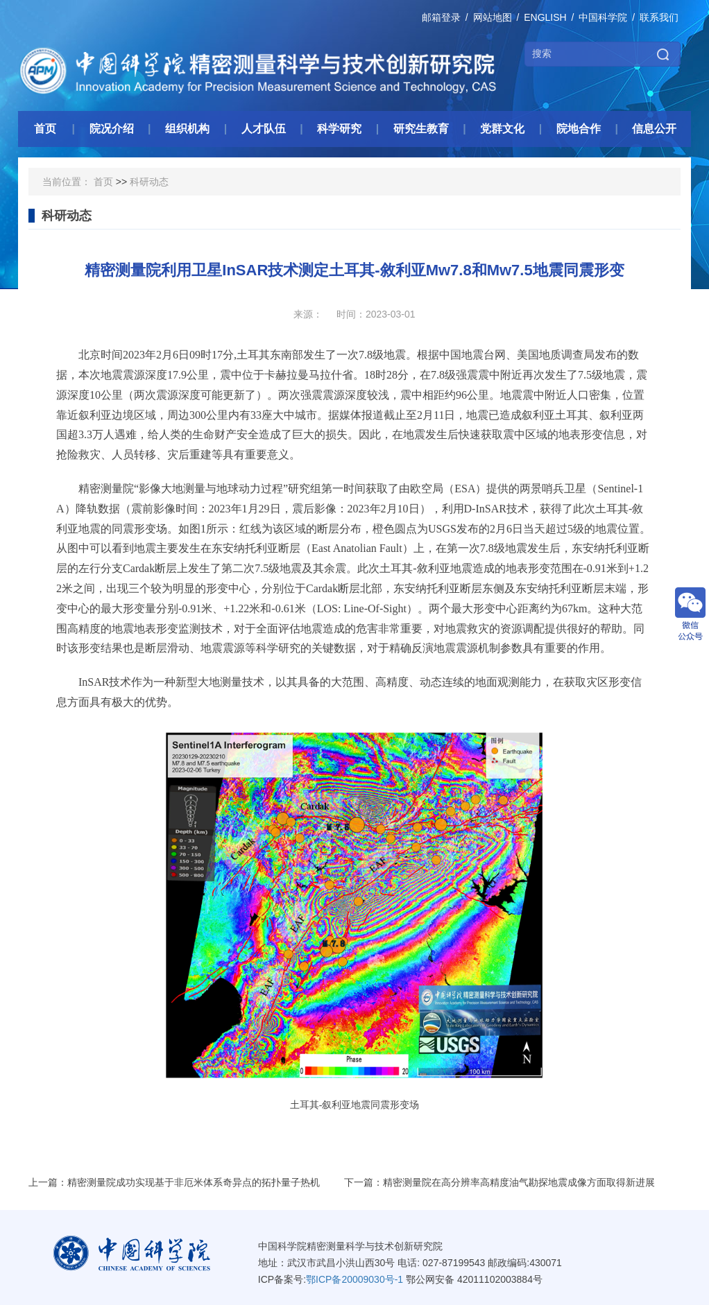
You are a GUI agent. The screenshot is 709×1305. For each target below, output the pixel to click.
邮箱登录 (441, 17)
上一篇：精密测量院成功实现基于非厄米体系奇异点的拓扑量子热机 (174, 1182)
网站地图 (492, 17)
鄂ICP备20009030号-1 (354, 1279)
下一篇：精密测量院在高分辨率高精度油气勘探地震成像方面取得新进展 (499, 1182)
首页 (103, 181)
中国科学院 (603, 17)
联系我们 (659, 17)
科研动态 (149, 181)
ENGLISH (545, 17)
